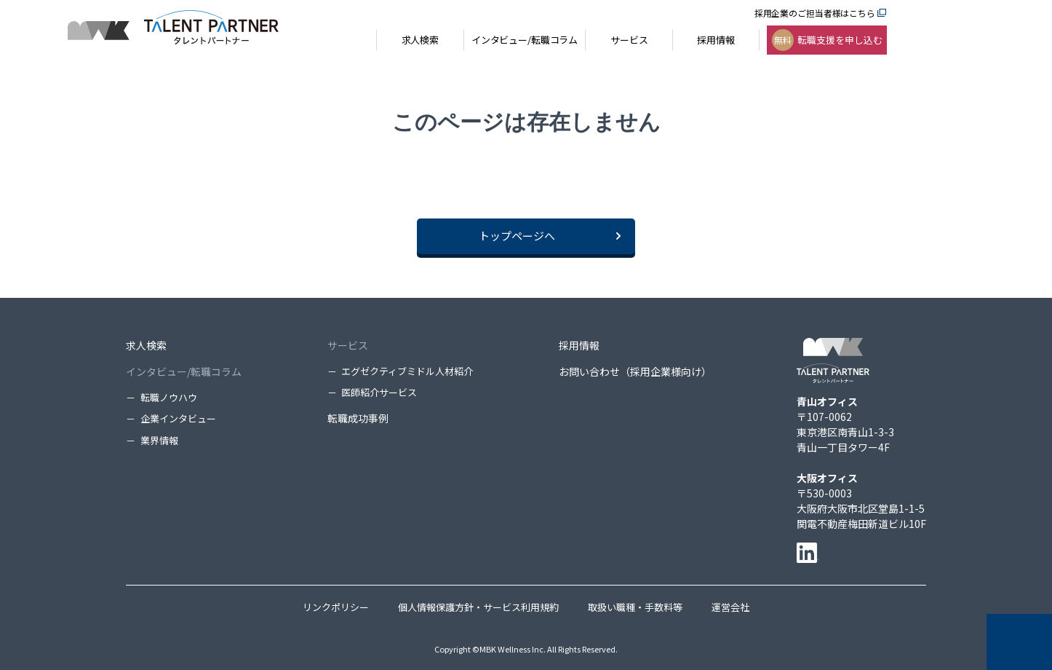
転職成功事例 (357, 418)
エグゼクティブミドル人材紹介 (407, 371)
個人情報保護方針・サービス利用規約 (478, 607)
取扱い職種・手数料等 (635, 607)
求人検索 (146, 345)
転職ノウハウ (168, 397)
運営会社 (730, 607)
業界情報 (159, 440)
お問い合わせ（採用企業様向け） (635, 371)
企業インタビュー (178, 418)
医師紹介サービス (379, 392)
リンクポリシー (336, 607)
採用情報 (579, 345)
